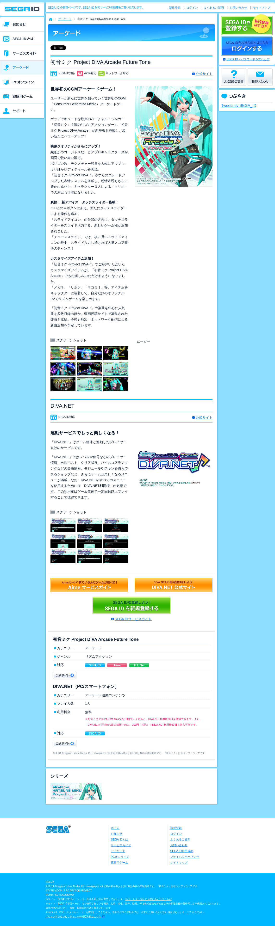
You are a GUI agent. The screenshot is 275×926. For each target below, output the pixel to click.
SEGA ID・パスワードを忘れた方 (248, 59)
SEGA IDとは (119, 839)
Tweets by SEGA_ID (238, 106)
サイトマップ (261, 7)
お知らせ (116, 833)
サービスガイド (121, 845)
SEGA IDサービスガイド (133, 619)
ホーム (115, 828)
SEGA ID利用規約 (181, 851)
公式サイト (204, 74)
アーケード (64, 19)
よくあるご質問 (214, 7)
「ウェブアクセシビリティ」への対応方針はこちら (73, 916)
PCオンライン (120, 857)
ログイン (192, 7)
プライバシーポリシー (184, 857)
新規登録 (175, 7)
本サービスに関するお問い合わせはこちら (148, 899)
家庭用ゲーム (119, 862)
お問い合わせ (238, 7)
